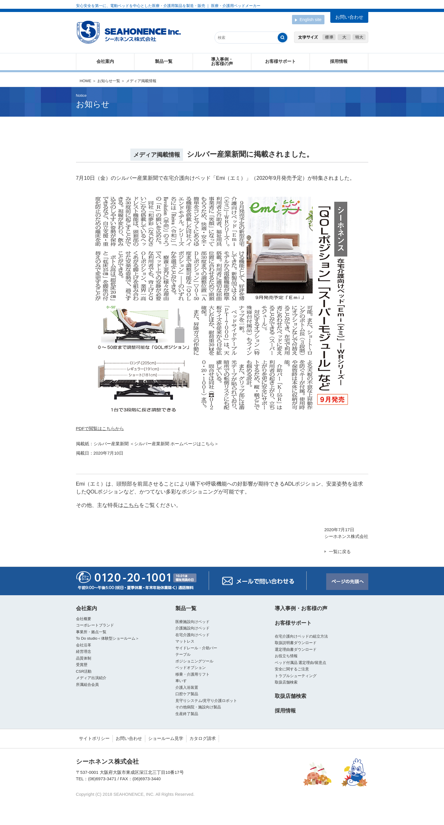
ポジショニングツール (194, 661)
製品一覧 (163, 61)
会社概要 (83, 619)
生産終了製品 (186, 714)
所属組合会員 (87, 684)
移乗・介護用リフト (192, 674)
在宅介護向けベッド (192, 635)
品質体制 (83, 658)
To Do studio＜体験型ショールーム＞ (107, 638)
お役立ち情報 (286, 656)
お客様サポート (280, 61)
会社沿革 (83, 645)
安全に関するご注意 (292, 669)
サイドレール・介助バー (196, 648)
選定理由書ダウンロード (296, 649)
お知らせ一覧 (108, 81)
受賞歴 (81, 664)
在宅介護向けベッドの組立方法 (301, 636)
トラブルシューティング (296, 676)
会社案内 (105, 61)
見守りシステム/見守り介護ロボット (206, 700)
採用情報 (339, 61)
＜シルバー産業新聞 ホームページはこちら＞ (174, 443)
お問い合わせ (129, 738)
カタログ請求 (202, 738)
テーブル (183, 654)
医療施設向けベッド (192, 621)
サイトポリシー (94, 738)
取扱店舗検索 (286, 682)
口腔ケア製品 (186, 694)
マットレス (184, 641)
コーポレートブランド (95, 625)
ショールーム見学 (165, 738)
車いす (181, 681)
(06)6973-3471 (102, 778)
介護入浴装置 (186, 687)
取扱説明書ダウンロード (296, 643)
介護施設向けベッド (192, 628)
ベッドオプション (190, 667)
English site (308, 20)
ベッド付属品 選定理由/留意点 (300, 662)
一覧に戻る (340, 551)
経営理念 (83, 651)
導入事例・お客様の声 (222, 61)
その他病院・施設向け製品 (198, 707)
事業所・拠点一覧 (91, 632)
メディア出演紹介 (91, 678)
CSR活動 (84, 671)
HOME (85, 81)
